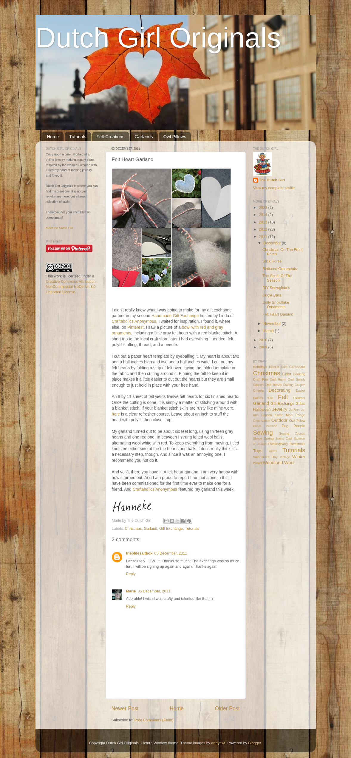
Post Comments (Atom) (154, 720)
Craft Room (278, 379)
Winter (298, 456)
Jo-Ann (294, 409)
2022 (263, 208)
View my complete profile (274, 188)
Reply (131, 574)
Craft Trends (273, 385)
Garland (150, 529)
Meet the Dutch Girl (59, 228)
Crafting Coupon (294, 385)
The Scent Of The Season (277, 278)
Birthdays (260, 367)
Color (286, 374)
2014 (263, 215)
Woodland (273, 462)
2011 (263, 237)
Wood (257, 463)
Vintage (285, 457)
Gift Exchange (171, 529)
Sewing (263, 432)
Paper (257, 426)
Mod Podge (295, 415)
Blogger (254, 743)
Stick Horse (272, 261)
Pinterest (135, 327)
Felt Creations (110, 136)
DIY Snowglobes (276, 288)
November (272, 324)
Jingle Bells (272, 295)
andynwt (218, 743)
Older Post (227, 708)
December (272, 243)
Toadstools (297, 444)
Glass (300, 404)
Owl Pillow (297, 420)
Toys (257, 450)
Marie (131, 591)
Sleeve (257, 438)
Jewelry (279, 409)
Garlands (144, 136)
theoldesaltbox (139, 553)
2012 (263, 229)
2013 (263, 222)
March (269, 331)
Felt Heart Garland (277, 314)
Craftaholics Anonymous (134, 321)
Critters (258, 390)
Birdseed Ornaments (279, 269)
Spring (269, 438)
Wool (289, 462)
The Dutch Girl (272, 180)
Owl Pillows (174, 136)
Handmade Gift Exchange (175, 315)
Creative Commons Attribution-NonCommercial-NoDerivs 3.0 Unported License (71, 287)
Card (284, 367)
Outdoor (279, 420)
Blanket (274, 367)
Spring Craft (283, 438)
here (116, 414)
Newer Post (125, 708)
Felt (283, 397)
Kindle (279, 415)
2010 (263, 340)
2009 (263, 347)
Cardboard (297, 367)
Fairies (258, 398)
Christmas (133, 529)
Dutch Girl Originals (158, 37)
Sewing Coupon (292, 433)
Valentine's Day (265, 457)
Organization (261, 420)
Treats (272, 451)
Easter (300, 390)
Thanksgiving (278, 444)
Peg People (293, 426)
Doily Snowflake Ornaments (275, 304)
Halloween (262, 409)
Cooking (299, 374)
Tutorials (77, 136)
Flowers (299, 398)
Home (53, 136)
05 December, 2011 (170, 553)
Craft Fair (260, 379)
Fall (270, 398)
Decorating (279, 390)
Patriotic (271, 426)
